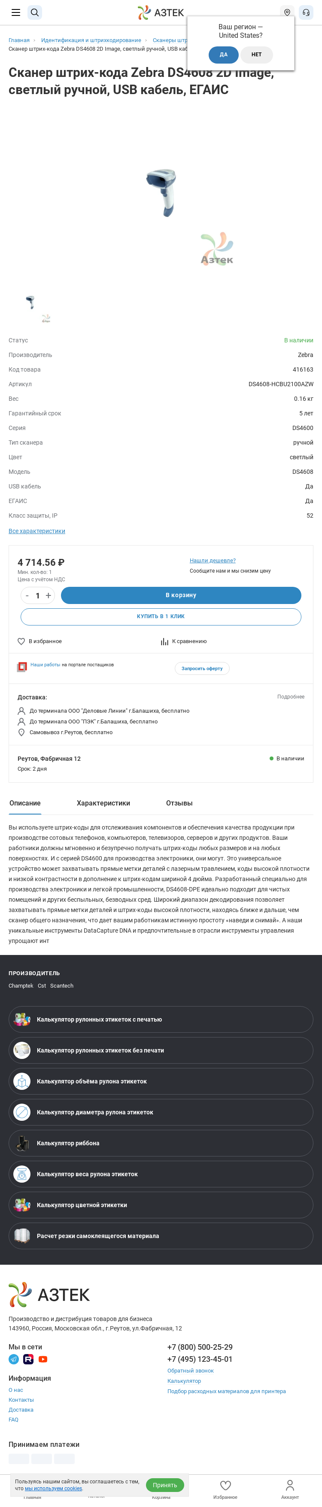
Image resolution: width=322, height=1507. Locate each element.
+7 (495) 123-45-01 (200, 1359)
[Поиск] (34, 12)
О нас (16, 1390)
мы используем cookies (53, 1489)
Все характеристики (37, 531)
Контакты (21, 1400)
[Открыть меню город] (287, 12)
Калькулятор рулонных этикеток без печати (88, 1050)
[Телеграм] (14, 1358)
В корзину (181, 595)
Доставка (21, 1409)
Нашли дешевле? (213, 560)
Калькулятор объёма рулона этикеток (80, 1081)
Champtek (21, 985)
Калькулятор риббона (56, 1143)
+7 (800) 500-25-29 (200, 1346)
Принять (165, 1485)
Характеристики (103, 803)
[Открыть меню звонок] (306, 12)
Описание (25, 803)
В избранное (40, 641)
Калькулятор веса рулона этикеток (75, 1174)
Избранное (225, 1490)
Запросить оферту (202, 668)
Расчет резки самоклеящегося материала (86, 1236)
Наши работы (45, 665)
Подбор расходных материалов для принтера (226, 1390)
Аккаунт (290, 1490)
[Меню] (16, 12)
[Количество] (38, 595)
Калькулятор (184, 1380)
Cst (42, 985)
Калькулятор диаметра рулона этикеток (83, 1112)
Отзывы (179, 803)
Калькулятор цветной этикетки (70, 1205)
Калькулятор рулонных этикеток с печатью (87, 1019)
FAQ (13, 1419)
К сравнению (184, 641)
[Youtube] (43, 1358)
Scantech (61, 985)
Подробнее (290, 697)
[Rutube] (28, 1358)
